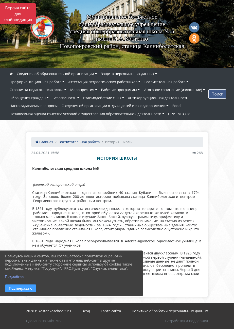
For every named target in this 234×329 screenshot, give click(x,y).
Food (176, 105)
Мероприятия (82, 89)
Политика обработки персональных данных (170, 311)
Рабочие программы (119, 89)
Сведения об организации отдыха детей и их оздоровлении (113, 105)
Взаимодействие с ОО (102, 97)
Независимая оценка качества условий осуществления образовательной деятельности (85, 113)
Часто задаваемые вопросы (33, 105)
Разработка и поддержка (186, 320)
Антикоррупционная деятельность (158, 97)
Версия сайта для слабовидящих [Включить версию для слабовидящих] (18, 13)
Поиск (217, 94)
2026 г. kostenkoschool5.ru (48, 311)
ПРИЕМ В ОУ (179, 113)
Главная (44, 142)
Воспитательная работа (164, 81)
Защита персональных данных (127, 73)
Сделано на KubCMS (43, 320)
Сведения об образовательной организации (55, 73)
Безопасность (64, 97)
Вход (86, 311)
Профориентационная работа (35, 81)
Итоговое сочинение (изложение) (173, 89)
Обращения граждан (28, 97)
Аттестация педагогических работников (103, 81)
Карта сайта (111, 311)
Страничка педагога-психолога (36, 89)
